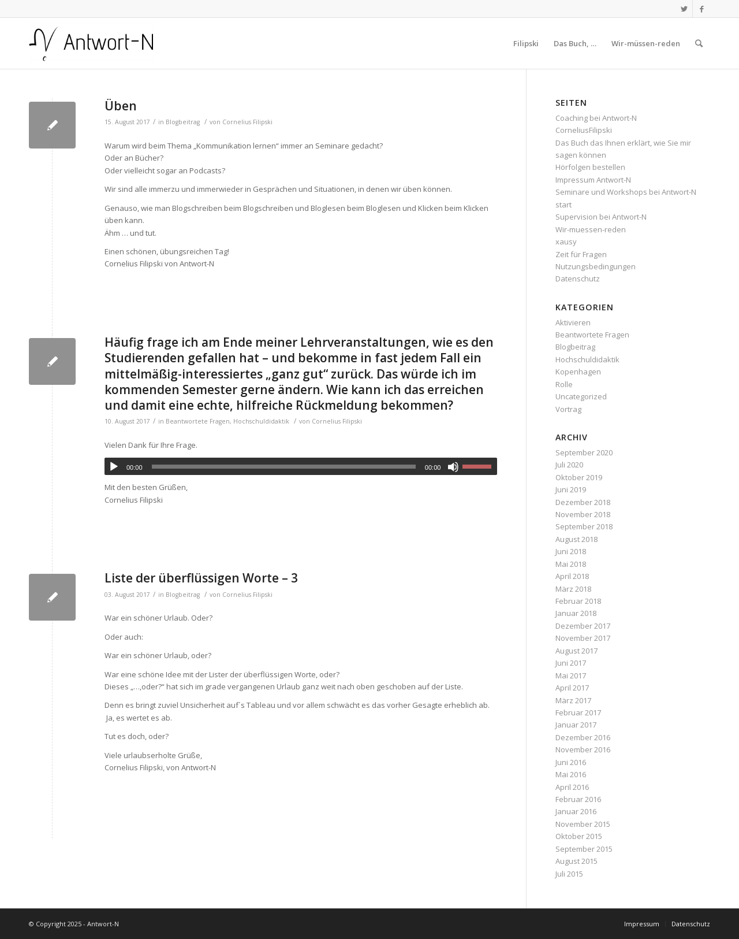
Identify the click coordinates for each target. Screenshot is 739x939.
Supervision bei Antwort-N (601, 216)
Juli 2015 (569, 874)
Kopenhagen (578, 371)
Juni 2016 (570, 762)
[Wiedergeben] (114, 467)
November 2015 (582, 824)
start (563, 204)
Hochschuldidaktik (261, 421)
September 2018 (584, 526)
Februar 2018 (578, 601)
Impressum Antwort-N (593, 180)
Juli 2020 (569, 464)
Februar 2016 (578, 799)
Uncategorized (581, 396)
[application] (300, 466)
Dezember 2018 (582, 502)
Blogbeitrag (183, 122)
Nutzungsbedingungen (595, 266)
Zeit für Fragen (581, 254)
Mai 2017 (570, 675)
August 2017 (576, 650)
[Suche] (699, 43)
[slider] (284, 467)
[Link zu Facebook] (701, 8)
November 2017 (582, 638)
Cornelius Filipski (247, 122)
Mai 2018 (570, 564)
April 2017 (572, 687)
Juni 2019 (570, 489)
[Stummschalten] (453, 467)
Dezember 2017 (582, 626)
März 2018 (573, 589)
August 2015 (576, 861)
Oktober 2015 (578, 836)
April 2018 (572, 576)
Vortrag (568, 409)
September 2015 (584, 849)
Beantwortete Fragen (198, 421)
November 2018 (582, 514)
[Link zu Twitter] (683, 8)
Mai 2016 (570, 774)
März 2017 (573, 700)
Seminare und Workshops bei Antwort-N (625, 192)
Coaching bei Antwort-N (596, 118)
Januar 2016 (575, 811)
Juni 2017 (570, 663)
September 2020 (584, 452)
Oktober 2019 (578, 477)
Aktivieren (573, 322)
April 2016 (572, 787)
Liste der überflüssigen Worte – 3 (201, 578)
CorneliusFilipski (583, 130)
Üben (120, 106)
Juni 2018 (570, 551)
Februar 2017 (578, 712)
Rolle (564, 384)
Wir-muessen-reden (590, 229)
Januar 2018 (575, 613)
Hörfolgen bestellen (590, 167)
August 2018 (576, 539)
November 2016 (582, 749)
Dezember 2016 (582, 737)
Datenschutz (577, 278)
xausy (566, 241)
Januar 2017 (575, 724)
